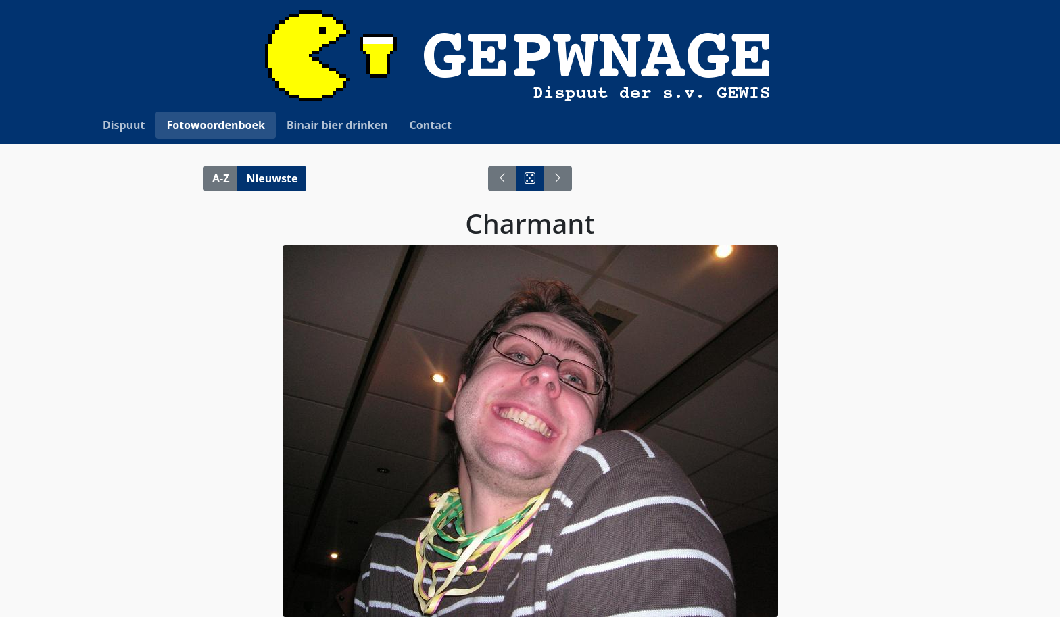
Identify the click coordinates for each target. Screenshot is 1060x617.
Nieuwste (271, 178)
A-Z (220, 178)
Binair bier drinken (337, 125)
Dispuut (124, 125)
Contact (431, 125)
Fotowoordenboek (215, 125)
